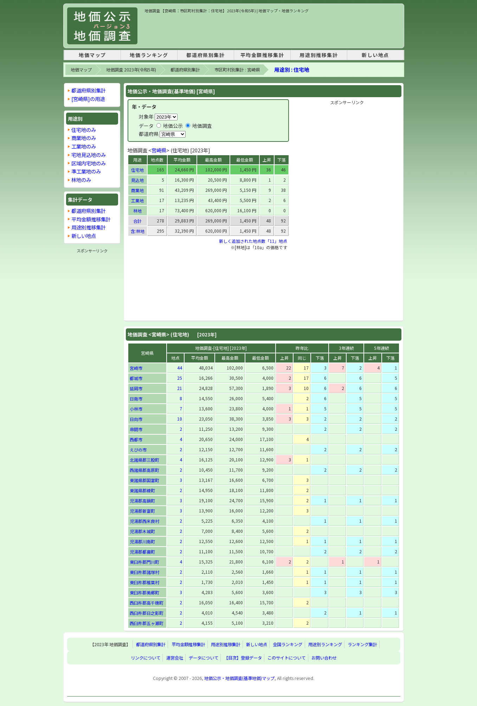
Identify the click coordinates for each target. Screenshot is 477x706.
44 (179, 368)
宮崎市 (136, 368)
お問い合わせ (324, 658)
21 (179, 388)
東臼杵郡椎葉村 (144, 582)
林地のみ (81, 179)
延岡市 (136, 388)
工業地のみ (83, 146)
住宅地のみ (83, 129)
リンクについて (145, 658)
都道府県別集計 (205, 54)
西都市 (136, 439)
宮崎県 (159, 150)
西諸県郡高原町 (144, 470)
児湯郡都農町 (142, 552)
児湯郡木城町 (142, 531)
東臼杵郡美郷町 (144, 592)
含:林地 (137, 231)
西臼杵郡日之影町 (146, 613)
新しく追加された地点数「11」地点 (253, 241)
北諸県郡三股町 (144, 460)
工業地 (137, 200)
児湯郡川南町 (142, 541)
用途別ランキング (325, 644)
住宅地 (137, 170)
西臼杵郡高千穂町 (146, 603)
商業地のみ (83, 137)
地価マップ (92, 54)
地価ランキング (149, 54)
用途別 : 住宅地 (291, 69)
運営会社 (174, 658)
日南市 (136, 399)
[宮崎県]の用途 (88, 98)
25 (179, 378)
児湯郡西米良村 (144, 521)
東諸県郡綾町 (142, 490)
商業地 (137, 190)
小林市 (136, 409)
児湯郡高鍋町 (142, 501)
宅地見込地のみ (88, 154)
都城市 (136, 378)
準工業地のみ (86, 171)
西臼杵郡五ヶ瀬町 (146, 623)
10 (179, 419)
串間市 (136, 429)
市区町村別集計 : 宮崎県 (237, 70)
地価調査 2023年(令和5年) (131, 70)
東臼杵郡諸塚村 (144, 572)
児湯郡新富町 (142, 511)
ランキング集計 (362, 644)
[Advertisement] (272, 29)
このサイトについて (286, 658)
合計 (137, 221)
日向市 (136, 419)
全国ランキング (287, 644)
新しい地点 (375, 54)
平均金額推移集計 (262, 54)
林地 (137, 211)
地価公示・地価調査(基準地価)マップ (239, 678)
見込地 (137, 180)
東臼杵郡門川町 (144, 562)
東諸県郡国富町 (144, 480)
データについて (203, 658)
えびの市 (138, 450)
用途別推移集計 (318, 54)
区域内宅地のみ (88, 163)
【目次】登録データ (243, 658)
